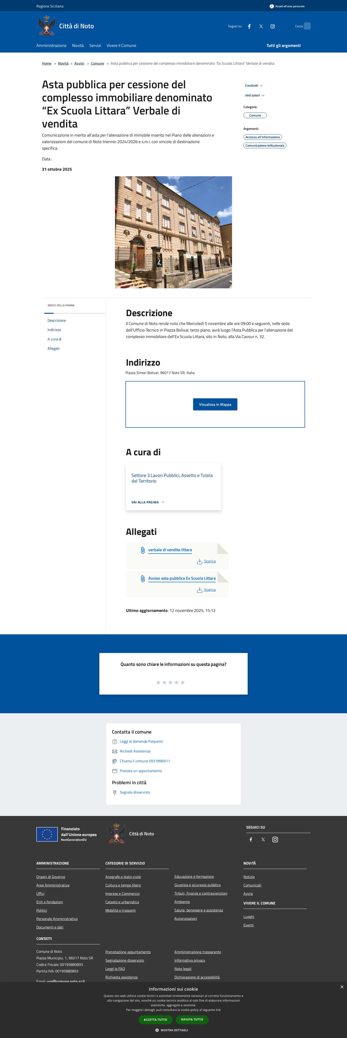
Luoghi (248, 916)
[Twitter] (252, 26)
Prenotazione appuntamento (128, 952)
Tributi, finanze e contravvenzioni (200, 893)
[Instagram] (263, 26)
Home (46, 63)
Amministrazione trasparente (197, 952)
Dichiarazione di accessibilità (197, 977)
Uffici (40, 893)
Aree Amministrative (52, 885)
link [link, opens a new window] (218, 1010)
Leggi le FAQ (115, 968)
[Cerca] (305, 26)
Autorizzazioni (185, 918)
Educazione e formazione (194, 876)
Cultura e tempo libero (123, 885)
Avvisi (79, 63)
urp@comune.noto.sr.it (66, 981)
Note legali (182, 968)
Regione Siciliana (49, 6)
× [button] (342, 987)
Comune (97, 63)
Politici (41, 910)
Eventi (248, 925)
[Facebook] (240, 26)
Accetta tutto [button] (155, 1020)
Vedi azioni (255, 95)
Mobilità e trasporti (120, 910)
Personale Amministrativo (57, 918)
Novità (63, 63)
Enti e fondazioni (49, 902)
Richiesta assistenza (121, 977)
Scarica (206, 561)
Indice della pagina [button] (61, 305)
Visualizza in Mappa (215, 404)
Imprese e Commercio (122, 893)
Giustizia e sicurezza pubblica (197, 885)
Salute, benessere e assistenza (198, 910)
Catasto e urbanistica (122, 902)
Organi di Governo (50, 876)
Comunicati (252, 885)
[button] (173, 1030)
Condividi (254, 85)
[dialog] (173, 1010)
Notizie (249, 876)
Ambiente (182, 901)
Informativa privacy (189, 960)
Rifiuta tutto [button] (192, 1019)
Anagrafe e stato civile (123, 876)
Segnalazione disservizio (124, 960)
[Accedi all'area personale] (287, 6)
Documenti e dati (49, 927)
